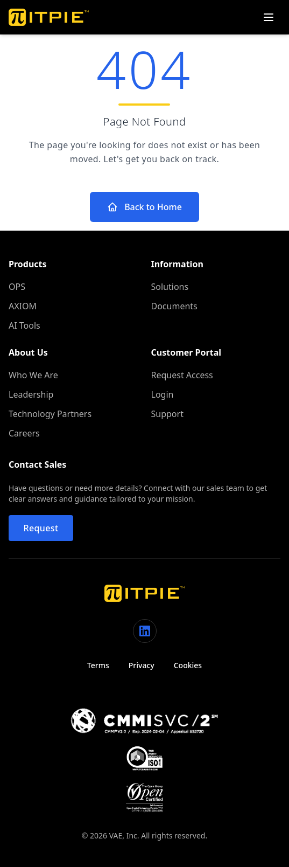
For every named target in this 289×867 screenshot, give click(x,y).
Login (162, 394)
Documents (174, 306)
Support (167, 414)
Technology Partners (50, 414)
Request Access (182, 375)
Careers (24, 433)
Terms (98, 665)
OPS (17, 287)
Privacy (141, 665)
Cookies (188, 665)
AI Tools (24, 325)
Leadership (31, 394)
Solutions (170, 287)
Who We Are (33, 375)
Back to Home (144, 207)
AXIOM (23, 306)
